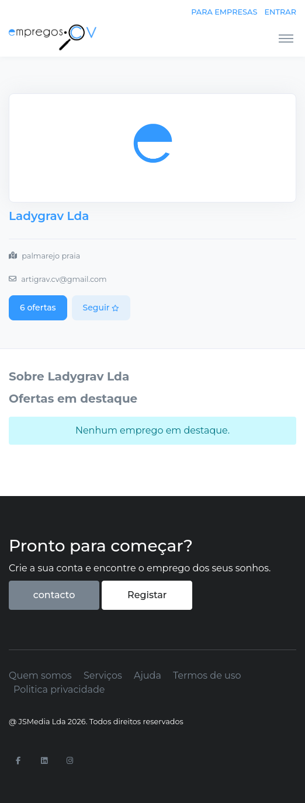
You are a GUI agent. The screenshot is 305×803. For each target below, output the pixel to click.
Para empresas (224, 12)
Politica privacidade (59, 689)
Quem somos (40, 675)
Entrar (280, 12)
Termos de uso (207, 675)
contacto (54, 594)
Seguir (101, 307)
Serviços (103, 675)
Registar (147, 594)
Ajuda (147, 675)
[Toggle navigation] (286, 38)
